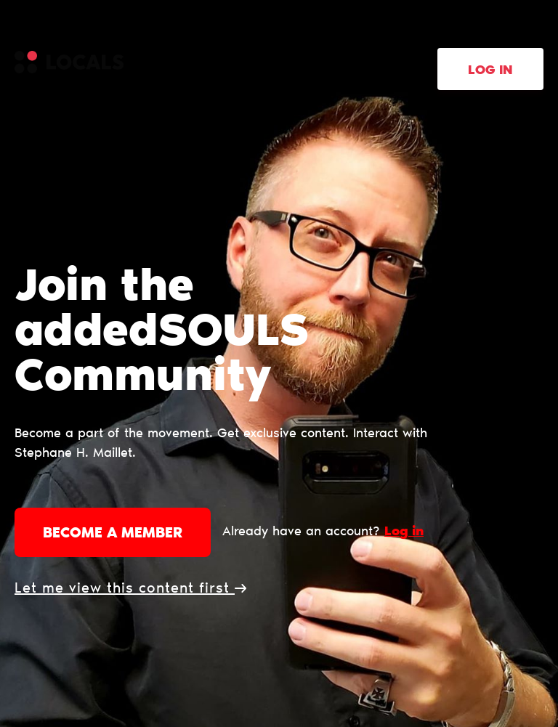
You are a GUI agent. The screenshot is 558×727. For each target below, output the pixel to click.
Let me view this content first (130, 589)
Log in (490, 71)
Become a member (112, 534)
